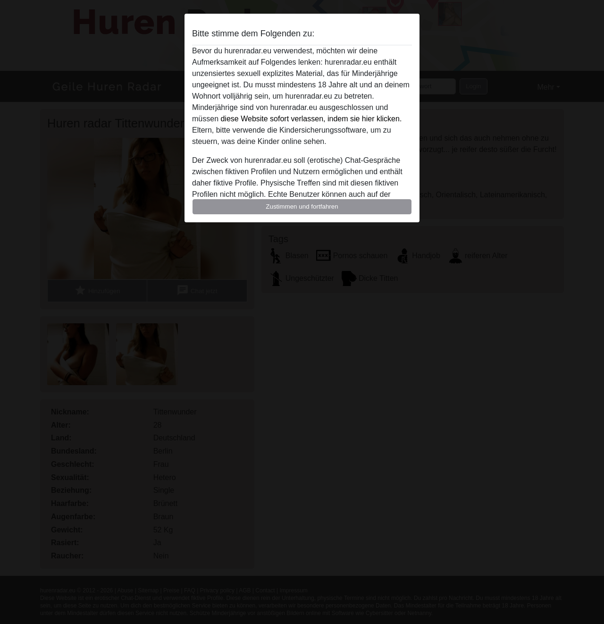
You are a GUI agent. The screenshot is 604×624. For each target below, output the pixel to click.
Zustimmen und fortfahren (302, 206)
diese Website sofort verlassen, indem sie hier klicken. (311, 119)
